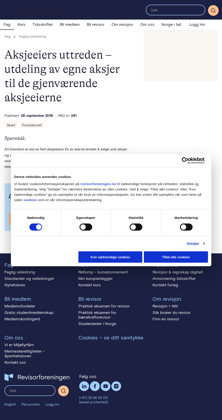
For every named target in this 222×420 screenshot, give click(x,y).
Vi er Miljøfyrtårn (19, 344)
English (10, 404)
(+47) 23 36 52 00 (93, 398)
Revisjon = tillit (165, 306)
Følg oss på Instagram (116, 386)
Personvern (30, 404)
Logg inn (197, 24)
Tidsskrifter (43, 24)
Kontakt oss (15, 362)
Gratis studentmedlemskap (28, 312)
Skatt (11, 125)
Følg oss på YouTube (105, 386)
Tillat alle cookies (176, 257)
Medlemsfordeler (19, 306)
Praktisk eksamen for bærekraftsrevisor (97, 315)
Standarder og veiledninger (29, 278)
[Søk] (213, 10)
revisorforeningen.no (98, 184)
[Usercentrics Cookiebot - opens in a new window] (188, 160)
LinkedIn (84, 386)
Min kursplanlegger (95, 278)
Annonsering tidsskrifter (174, 278)
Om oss (147, 24)
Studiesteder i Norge (97, 323)
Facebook (95, 386)
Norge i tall (171, 24)
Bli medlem (70, 24)
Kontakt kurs (89, 285)
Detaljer (193, 243)
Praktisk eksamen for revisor (104, 306)
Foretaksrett (32, 125)
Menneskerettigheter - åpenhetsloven (24, 353)
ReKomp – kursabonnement (103, 272)
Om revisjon (122, 24)
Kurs (21, 24)
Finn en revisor (166, 319)
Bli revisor (95, 24)
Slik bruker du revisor (172, 312)
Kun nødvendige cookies (110, 257)
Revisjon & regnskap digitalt (178, 272)
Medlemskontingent (22, 319)
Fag (7, 24)
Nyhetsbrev (14, 285)
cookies (30, 200)
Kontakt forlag (165, 285)
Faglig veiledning (32, 36)
